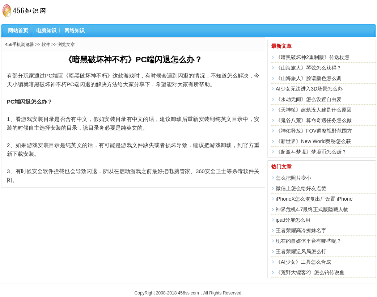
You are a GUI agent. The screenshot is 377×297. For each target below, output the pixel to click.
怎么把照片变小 (293, 178)
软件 (46, 44)
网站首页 (18, 30)
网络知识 (74, 30)
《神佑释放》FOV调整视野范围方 (314, 131)
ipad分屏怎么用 (293, 220)
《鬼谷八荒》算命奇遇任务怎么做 (314, 120)
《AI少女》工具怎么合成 (303, 262)
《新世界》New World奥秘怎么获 (313, 141)
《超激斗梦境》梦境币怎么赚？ (311, 152)
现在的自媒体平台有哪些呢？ (309, 241)
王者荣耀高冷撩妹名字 (301, 230)
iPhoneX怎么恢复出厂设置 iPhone (314, 199)
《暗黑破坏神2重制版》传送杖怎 (313, 57)
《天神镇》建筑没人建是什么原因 (314, 110)
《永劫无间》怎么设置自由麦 (309, 99)
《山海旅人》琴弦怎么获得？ (309, 68)
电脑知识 (46, 30)
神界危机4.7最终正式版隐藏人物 (312, 209)
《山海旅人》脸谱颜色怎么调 (309, 78)
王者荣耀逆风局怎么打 (301, 251)
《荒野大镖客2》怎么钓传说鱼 (310, 272)
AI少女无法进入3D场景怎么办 (309, 89)
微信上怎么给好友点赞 (301, 188)
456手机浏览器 (19, 44)
